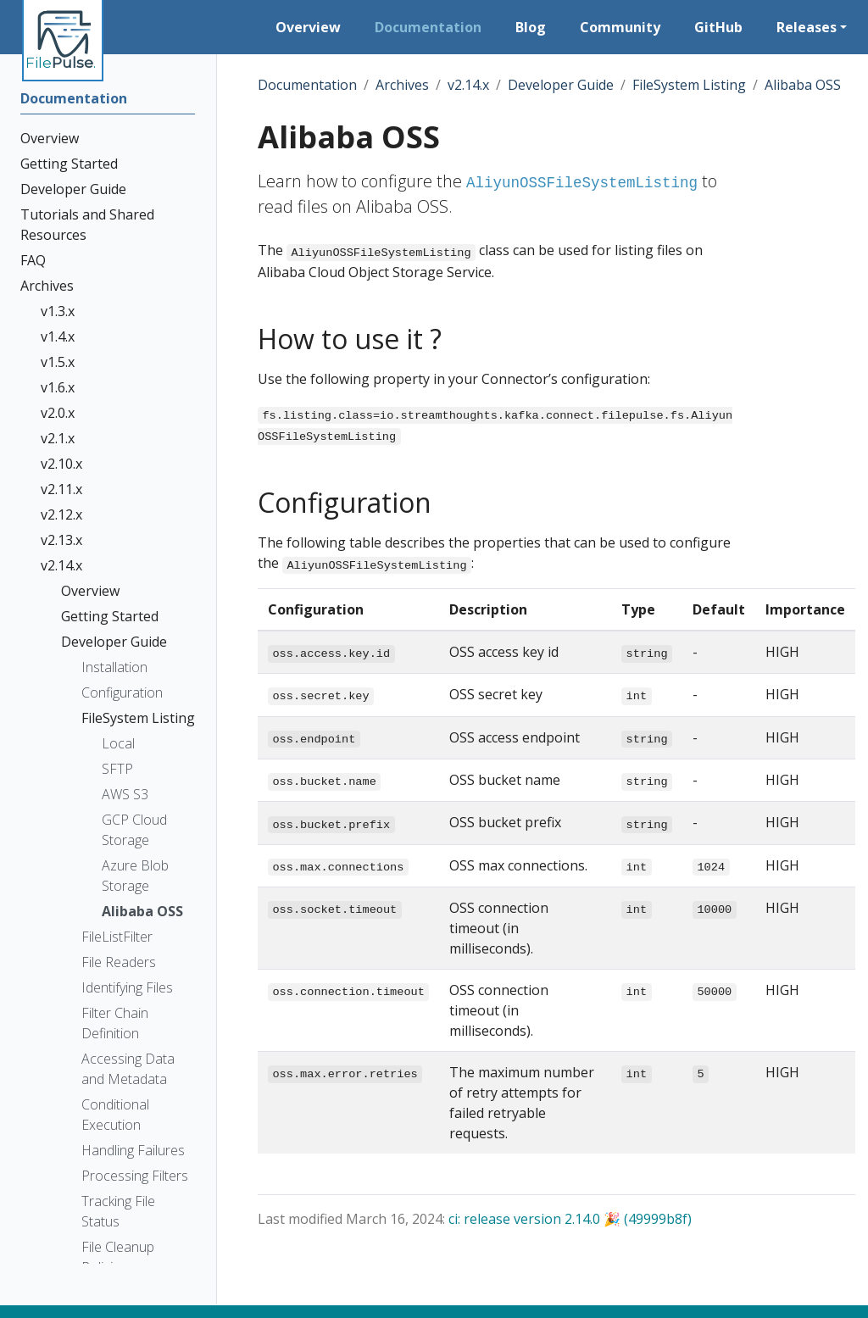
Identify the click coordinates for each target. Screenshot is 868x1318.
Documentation (307, 84)
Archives (402, 84)
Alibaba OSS (803, 84)
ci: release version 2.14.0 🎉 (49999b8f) (570, 1219)
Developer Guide (561, 84)
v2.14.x (468, 84)
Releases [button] (806, 27)
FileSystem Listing (689, 84)
